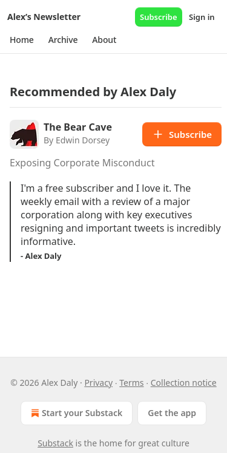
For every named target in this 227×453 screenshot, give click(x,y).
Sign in (202, 16)
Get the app (172, 413)
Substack (55, 443)
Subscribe (158, 16)
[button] (21, 40)
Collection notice (184, 382)
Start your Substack (75, 413)
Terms (131, 382)
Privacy (98, 382)
